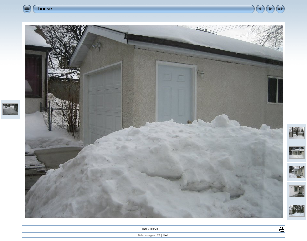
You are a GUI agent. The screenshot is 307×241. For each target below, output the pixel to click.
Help (166, 235)
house (45, 8)
